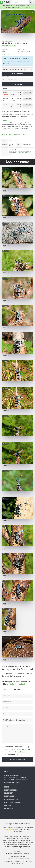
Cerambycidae (13, 150)
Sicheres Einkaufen (19, 134)
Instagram (8, 808)
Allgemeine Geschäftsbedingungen (18, 859)
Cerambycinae (22, 152)
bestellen (28, 92)
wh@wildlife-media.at (16, 684)
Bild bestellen (17, 74)
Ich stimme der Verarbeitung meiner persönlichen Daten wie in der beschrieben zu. (18, 751)
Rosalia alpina (7, 41)
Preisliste (4, 128)
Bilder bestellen (10, 790)
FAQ (10, 134)
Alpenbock (5, 190)
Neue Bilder (8, 793)
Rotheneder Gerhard (10, 45)
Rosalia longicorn (22, 150)
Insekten (11, 144)
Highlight (11, 149)
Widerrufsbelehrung (18, 856)
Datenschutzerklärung (17, 752)
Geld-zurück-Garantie (13, 802)
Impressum (17, 851)
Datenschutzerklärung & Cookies (17, 854)
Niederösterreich (27, 144)
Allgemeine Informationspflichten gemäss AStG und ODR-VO (18, 862)
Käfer (10, 146)
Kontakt (4, 134)
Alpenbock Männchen (14, 43)
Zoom (30, 12)
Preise (6, 787)
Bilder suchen (9, 796)
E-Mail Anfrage (26, 130)
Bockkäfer (28, 149)
